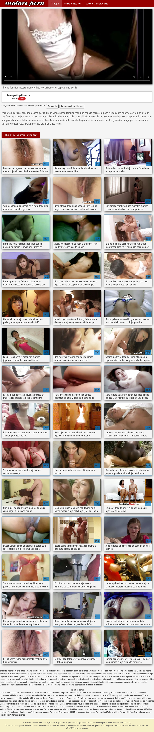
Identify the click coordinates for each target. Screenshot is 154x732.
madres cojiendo (78, 679)
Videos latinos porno (132, 698)
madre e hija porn (114, 673)
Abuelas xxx (83, 704)
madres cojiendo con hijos (96, 679)
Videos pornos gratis (68, 704)
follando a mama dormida (28, 670)
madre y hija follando (25, 679)
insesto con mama (65, 673)
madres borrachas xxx (43, 679)
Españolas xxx (42, 704)
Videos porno (54, 704)
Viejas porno (86, 698)
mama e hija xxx (30, 684)
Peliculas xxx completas (132, 695)
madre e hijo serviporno (54, 676)
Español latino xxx (138, 692)
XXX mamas (18, 706)
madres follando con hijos (52, 682)
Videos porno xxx (32, 701)
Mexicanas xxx (79, 712)
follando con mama (105, 670)
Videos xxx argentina (58, 698)
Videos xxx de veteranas (144, 701)
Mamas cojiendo (6, 706)
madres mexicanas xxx (113, 682)
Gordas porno (45, 701)
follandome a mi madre (123, 670)
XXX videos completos (52, 692)
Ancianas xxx (25, 712)
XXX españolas (24, 698)
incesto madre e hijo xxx (72, 106)
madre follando (113, 676)
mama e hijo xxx (61, 684)
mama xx (89, 684)
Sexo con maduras (50, 695)
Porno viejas (101, 712)
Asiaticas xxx (118, 698)
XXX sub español (115, 695)
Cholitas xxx (5, 692)
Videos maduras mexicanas (117, 706)
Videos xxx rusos (101, 695)
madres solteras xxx (132, 682)
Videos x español (73, 698)
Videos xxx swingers (124, 701)
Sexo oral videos (86, 701)
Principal (55, 3)
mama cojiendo (17, 684)
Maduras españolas (28, 704)
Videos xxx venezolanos (10, 704)
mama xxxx (98, 684)
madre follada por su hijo (96, 676)
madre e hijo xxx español (74, 676)
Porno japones (14, 712)
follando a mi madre (48, 670)
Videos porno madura (40, 712)
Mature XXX (124, 712)
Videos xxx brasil (124, 709)
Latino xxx (112, 709)
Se (71, 709)
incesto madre (9, 673)
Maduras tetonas (18, 695)
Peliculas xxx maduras (33, 706)
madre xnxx (11, 679)
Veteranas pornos (17, 715)
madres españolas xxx (32, 682)
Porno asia (52, 106)
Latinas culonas (57, 701)
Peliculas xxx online (122, 692)
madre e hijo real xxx (34, 676)
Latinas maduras (100, 701)
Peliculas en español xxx (119, 704)
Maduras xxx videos (50, 706)
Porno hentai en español (98, 704)
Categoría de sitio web (97, 3)
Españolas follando (137, 712)
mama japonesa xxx (77, 684)
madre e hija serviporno (132, 673)
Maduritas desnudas (15, 709)
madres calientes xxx (62, 679)
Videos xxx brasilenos (39, 698)
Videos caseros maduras (82, 709)
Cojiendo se (66, 692)
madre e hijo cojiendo (16, 676)
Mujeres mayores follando (95, 706)
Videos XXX (68, 712)
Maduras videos (112, 712)
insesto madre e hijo (81, 673)
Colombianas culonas (79, 692)
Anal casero (90, 712)
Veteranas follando (16, 701)
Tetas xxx (112, 701)
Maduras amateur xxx (34, 709)
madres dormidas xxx (116, 679)
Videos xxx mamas (24, 3)
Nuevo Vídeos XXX (72, 3)
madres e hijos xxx (15, 682)
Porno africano (137, 709)
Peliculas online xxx (85, 695)
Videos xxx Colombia (34, 695)
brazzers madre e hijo (9, 670)
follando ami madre (89, 670)
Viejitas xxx (48, 709)
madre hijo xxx (126, 676)
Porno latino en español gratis (101, 692)
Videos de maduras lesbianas (72, 706)
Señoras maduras (72, 701)
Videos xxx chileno (18, 692)
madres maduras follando (93, 682)
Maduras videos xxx (34, 692)
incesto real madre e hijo (46, 673)
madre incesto (138, 676)
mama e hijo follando (45, 684)
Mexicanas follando (61, 709)
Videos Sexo (134, 706)
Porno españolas (57, 712)
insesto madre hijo (98, 673)
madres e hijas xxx (133, 679)
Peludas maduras (100, 709)
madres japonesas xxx (73, 682)
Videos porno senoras (68, 695)
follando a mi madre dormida (69, 670)
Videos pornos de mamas (102, 698)
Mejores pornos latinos (139, 704)
